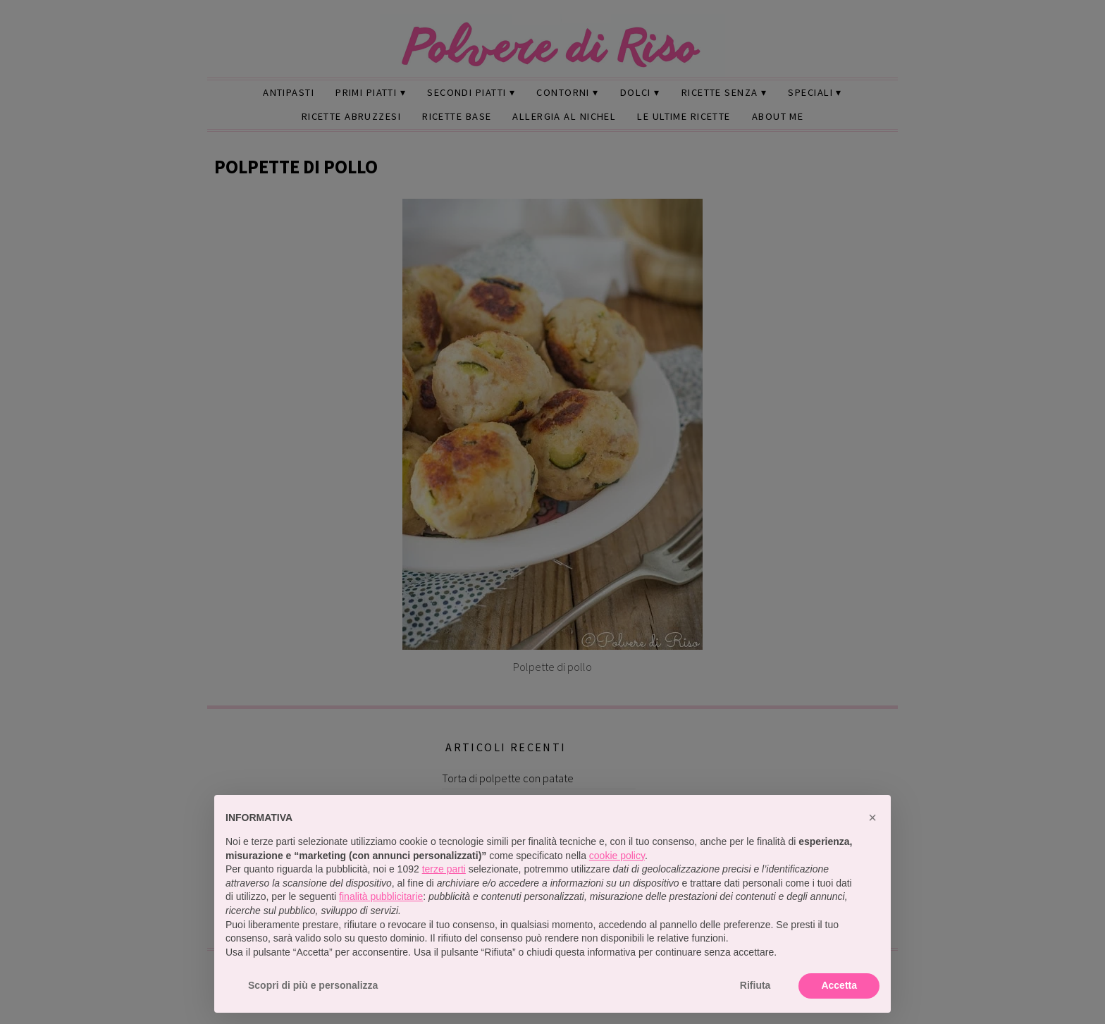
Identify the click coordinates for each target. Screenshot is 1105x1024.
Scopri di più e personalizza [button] (313, 985)
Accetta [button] (839, 985)
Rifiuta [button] (755, 985)
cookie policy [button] (617, 855)
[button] (872, 817)
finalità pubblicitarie (381, 896)
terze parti (444, 869)
